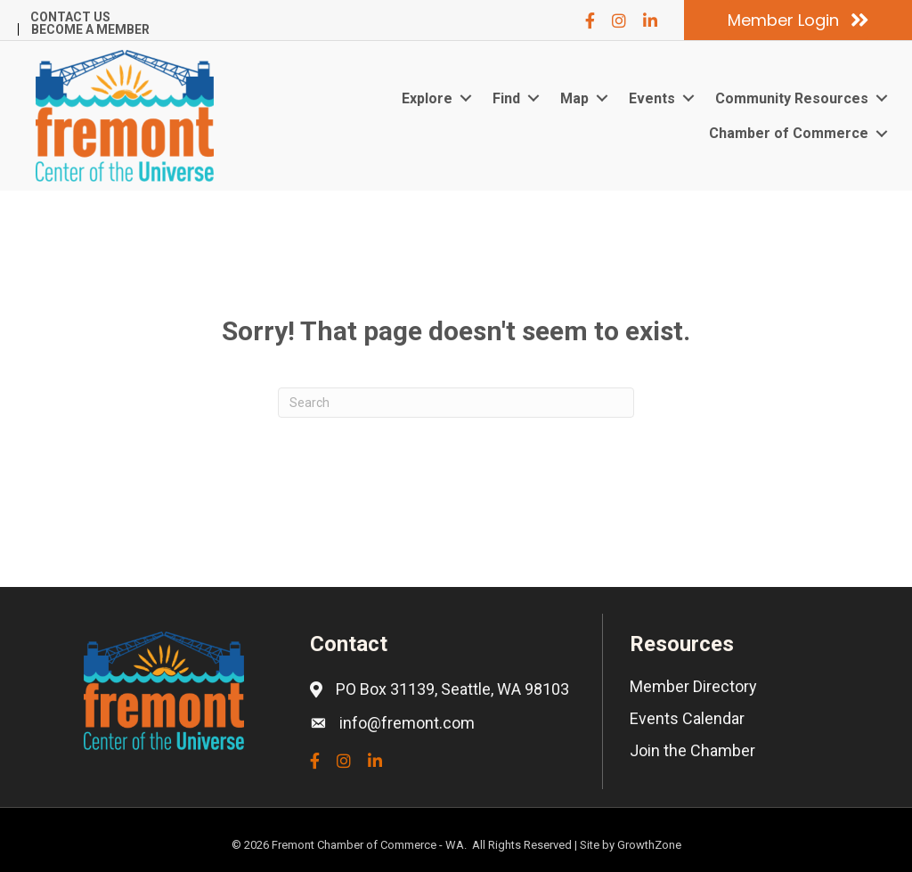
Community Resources (791, 98)
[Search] (456, 402)
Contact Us (70, 17)
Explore (427, 98)
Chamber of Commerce (788, 133)
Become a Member (90, 29)
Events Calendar (687, 718)
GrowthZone (649, 845)
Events (652, 98)
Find (506, 98)
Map (574, 98)
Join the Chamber (692, 750)
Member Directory (693, 686)
